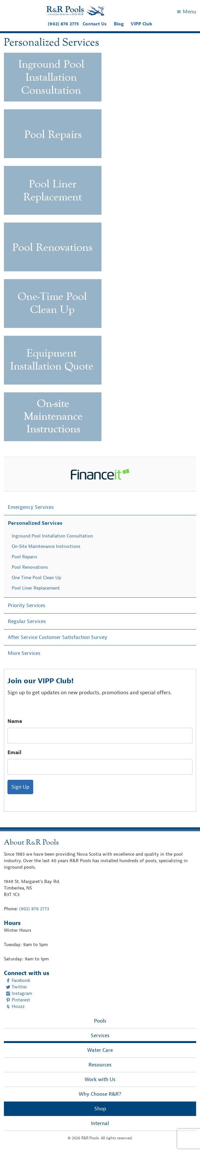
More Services (24, 653)
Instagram (19, 993)
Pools (100, 1021)
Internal (100, 1123)
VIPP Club (141, 24)
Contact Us (95, 24)
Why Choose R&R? (100, 1094)
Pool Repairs (24, 557)
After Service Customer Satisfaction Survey (57, 637)
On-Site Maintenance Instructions (46, 546)
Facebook (18, 980)
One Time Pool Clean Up (36, 577)
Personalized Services (35, 523)
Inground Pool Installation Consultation (52, 536)
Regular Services (27, 621)
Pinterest (18, 1000)
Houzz (15, 1006)
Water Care (100, 1050)
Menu (186, 11)
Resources (100, 1065)
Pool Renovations (30, 567)
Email (14, 752)
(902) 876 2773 (63, 24)
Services (100, 1035)
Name (14, 721)
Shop (100, 1109)
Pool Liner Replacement (36, 588)
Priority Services (26, 605)
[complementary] (185, 1138)
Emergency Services (31, 507)
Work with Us (100, 1079)
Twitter (16, 987)
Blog (119, 24)
